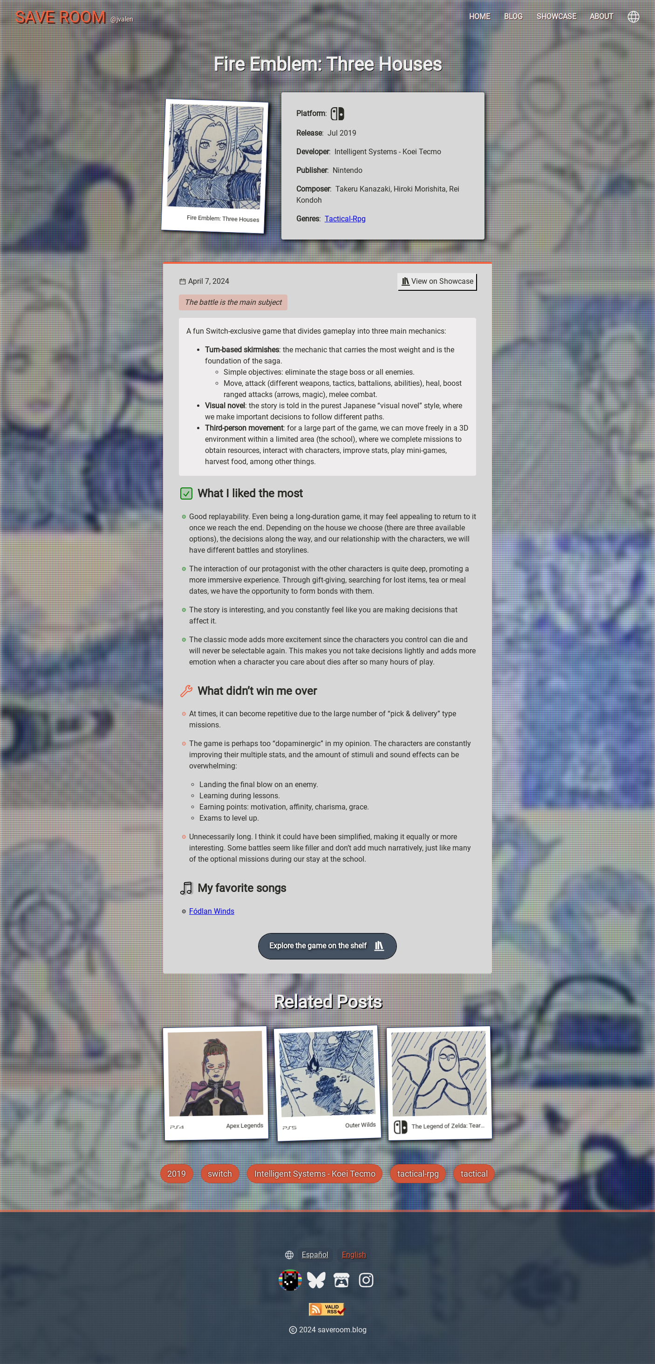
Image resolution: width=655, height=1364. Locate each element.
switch (220, 1174)
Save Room (60, 17)
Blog (513, 16)
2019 (176, 1174)
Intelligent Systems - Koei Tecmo (314, 1174)
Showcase (556, 16)
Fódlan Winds (211, 911)
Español (315, 1254)
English (354, 1254)
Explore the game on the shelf (327, 946)
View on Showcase (436, 281)
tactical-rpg (345, 218)
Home (479, 16)
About (602, 16)
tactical (474, 1174)
